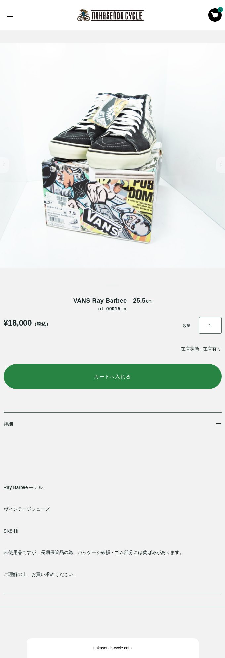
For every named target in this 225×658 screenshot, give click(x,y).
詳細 (8, 423)
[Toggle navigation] (10, 15)
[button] (4, 165)
